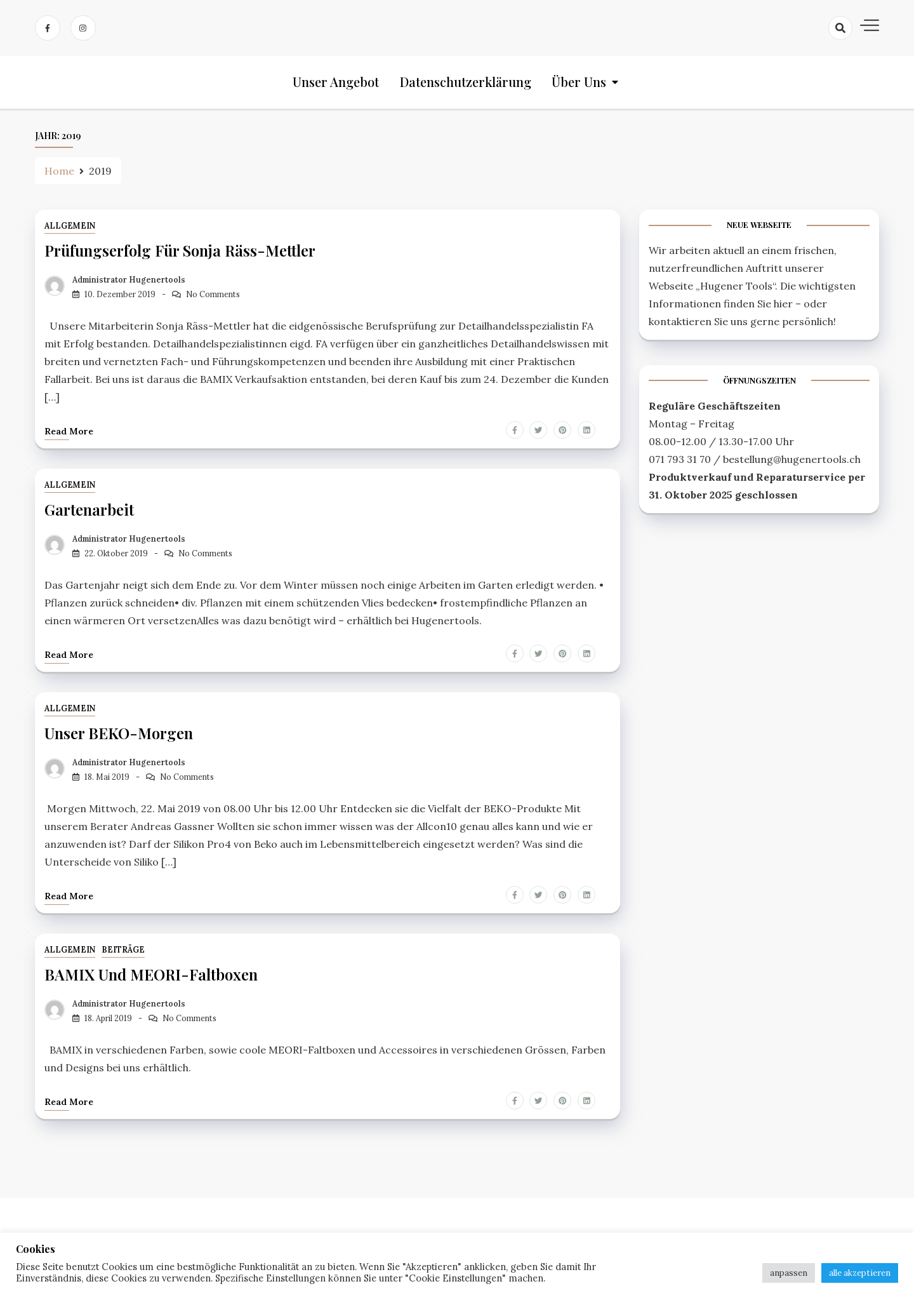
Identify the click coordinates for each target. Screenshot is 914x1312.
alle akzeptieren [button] (860, 1273)
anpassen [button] (788, 1273)
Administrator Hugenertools (128, 279)
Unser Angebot (336, 82)
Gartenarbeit (89, 509)
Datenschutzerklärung (465, 82)
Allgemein (69, 226)
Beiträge (123, 948)
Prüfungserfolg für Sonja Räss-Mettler (179, 251)
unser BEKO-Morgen (118, 732)
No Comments (213, 294)
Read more (68, 430)
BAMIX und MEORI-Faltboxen (151, 973)
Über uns (579, 82)
